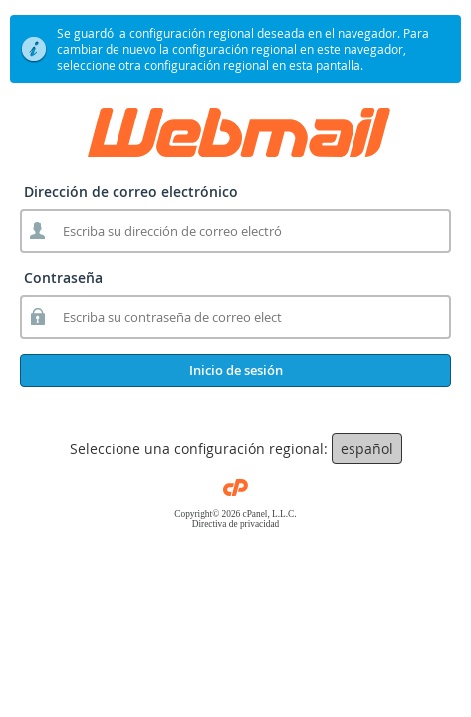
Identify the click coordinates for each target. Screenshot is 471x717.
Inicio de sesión (236, 370)
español (367, 448)
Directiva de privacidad (236, 524)
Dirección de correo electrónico (131, 191)
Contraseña (63, 277)
